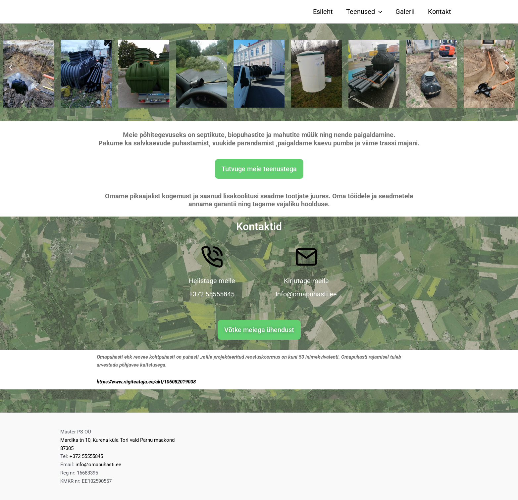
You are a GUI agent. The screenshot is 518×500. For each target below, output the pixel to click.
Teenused (364, 11)
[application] (378, 11)
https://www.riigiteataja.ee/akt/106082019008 (146, 382)
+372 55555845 (86, 456)
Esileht (323, 12)
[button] (11, 67)
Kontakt (439, 12)
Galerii (405, 12)
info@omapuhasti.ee (98, 465)
